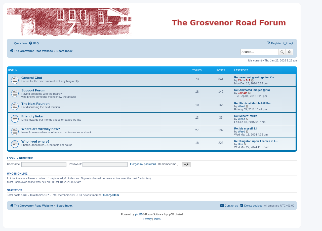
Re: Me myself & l (245, 128)
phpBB (139, 214)
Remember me (169, 164)
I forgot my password (143, 164)
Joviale (242, 92)
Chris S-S (244, 80)
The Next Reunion (35, 104)
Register (26, 158)
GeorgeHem (111, 194)
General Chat (31, 78)
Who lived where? (35, 141)
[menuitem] (34, 43)
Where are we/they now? (40, 129)
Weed (241, 106)
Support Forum (33, 90)
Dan (240, 144)
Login (11, 158)
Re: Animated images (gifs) (252, 89)
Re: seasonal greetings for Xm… (255, 77)
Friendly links (32, 116)
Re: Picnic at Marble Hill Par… (254, 103)
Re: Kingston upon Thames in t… (256, 141)
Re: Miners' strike (245, 115)
